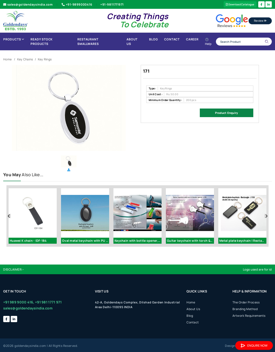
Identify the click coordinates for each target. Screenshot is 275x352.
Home (7, 59)
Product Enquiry (226, 113)
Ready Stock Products (42, 41)
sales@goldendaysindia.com (28, 4)
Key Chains (25, 59)
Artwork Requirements (249, 316)
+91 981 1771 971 (48, 302)
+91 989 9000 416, (18, 302)
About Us (132, 41)
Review (260, 21)
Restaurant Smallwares (88, 41)
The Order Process (246, 302)
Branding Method (245, 309)
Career (192, 39)
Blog (153, 39)
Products (13, 39)
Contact (172, 39)
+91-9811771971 (112, 4)
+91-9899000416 (76, 4)
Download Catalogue (240, 4)
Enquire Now (254, 345)
